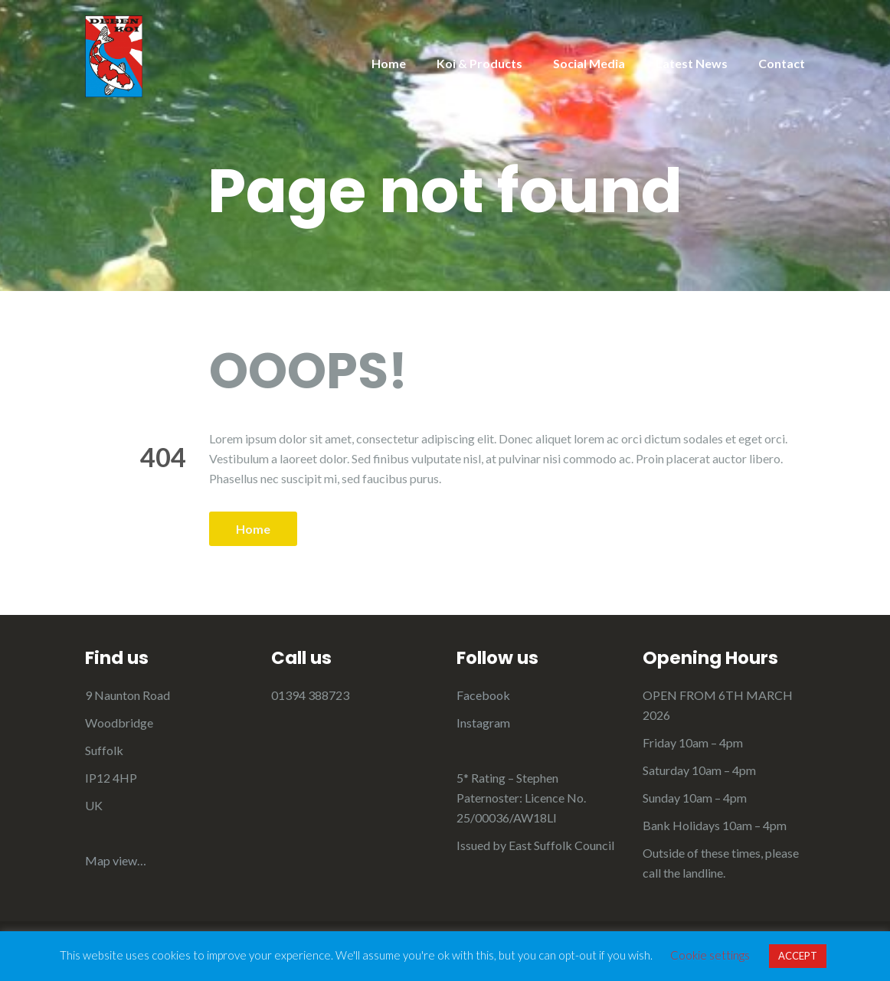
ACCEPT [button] (797, 956)
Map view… (115, 860)
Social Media (589, 63)
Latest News (692, 63)
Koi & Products (479, 63)
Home (388, 63)
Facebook (483, 695)
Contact (781, 63)
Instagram (483, 722)
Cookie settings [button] (710, 955)
